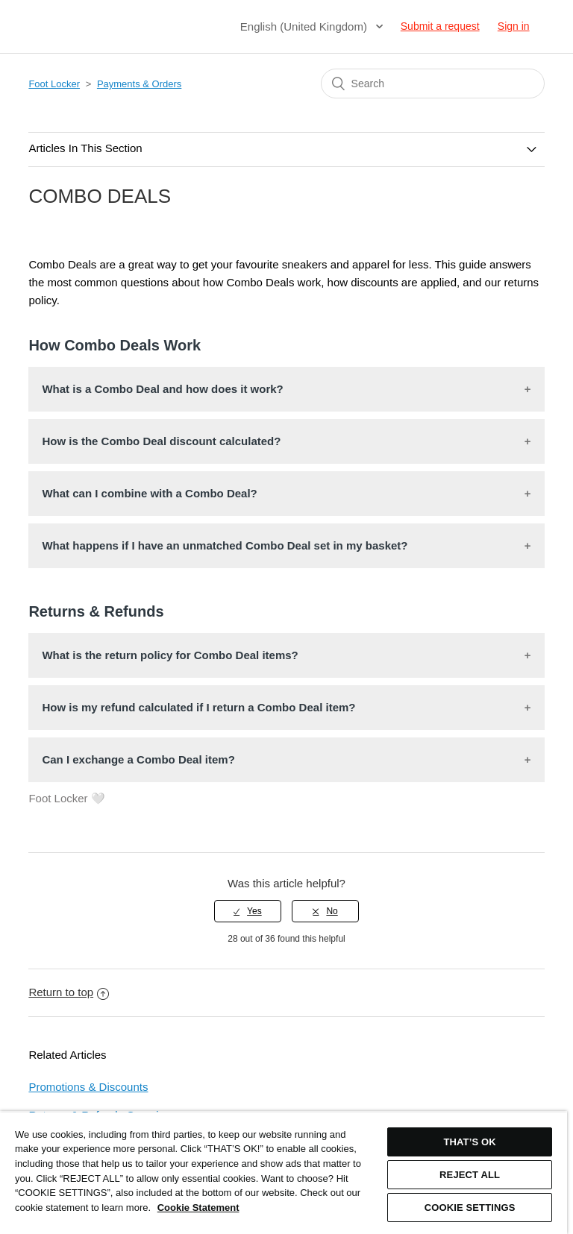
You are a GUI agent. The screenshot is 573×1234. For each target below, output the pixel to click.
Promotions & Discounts (88, 1086)
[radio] (247, 911)
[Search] (433, 83)
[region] (283, 1172)
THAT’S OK (469, 1142)
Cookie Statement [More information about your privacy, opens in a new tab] (198, 1207)
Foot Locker (54, 83)
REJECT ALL (469, 1174)
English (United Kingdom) (305, 26)
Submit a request (440, 26)
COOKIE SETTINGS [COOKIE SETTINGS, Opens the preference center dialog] (470, 1207)
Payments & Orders (139, 83)
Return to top (68, 992)
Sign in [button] (514, 26)
